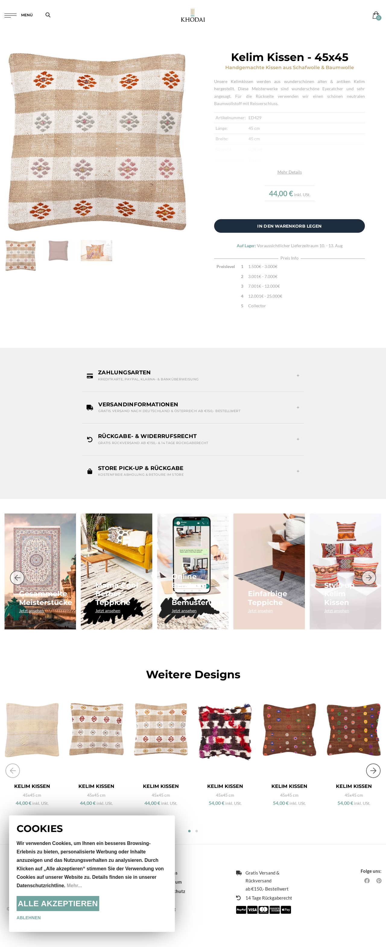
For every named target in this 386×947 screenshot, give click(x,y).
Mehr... (74, 885)
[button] (193, 375)
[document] (92, 873)
